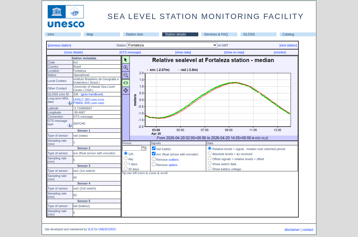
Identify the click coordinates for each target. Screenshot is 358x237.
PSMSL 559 (88, 103)
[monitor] (280, 52)
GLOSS (249, 34)
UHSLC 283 (88, 99)
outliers (173, 159)
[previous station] (59, 45)
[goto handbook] (92, 94)
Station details (175, 34)
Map (90, 34)
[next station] (288, 45)
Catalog (288, 34)
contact (307, 230)
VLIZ (90, 229)
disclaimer (292, 230)
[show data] (183, 52)
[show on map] (234, 52)
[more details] (73, 52)
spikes (173, 165)
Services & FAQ (216, 34)
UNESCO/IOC (107, 229)
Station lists (134, 34)
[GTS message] (130, 52)
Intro (51, 34)
